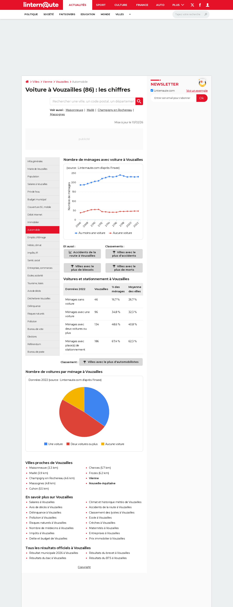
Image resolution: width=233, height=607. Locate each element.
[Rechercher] (190, 14)
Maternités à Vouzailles (104, 528)
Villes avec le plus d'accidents (124, 254)
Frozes (93, 473)
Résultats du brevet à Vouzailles (109, 553)
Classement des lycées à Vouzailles (111, 512)
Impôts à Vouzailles (41, 533)
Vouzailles (62, 81)
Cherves (94, 467)
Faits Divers (67, 14)
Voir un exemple (197, 90)
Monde (105, 14)
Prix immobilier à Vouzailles (107, 538)
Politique (31, 14)
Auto (160, 5)
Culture (120, 5)
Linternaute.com (163, 90)
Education (88, 14)
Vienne (47, 81)
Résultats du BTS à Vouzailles (108, 558)
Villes (120, 14)
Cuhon (33, 488)
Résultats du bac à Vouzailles (47, 558)
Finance (142, 5)
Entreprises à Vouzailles (104, 533)
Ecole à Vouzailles (100, 517)
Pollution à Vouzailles (42, 517)
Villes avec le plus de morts (125, 268)
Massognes (57, 114)
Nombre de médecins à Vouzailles (51, 528)
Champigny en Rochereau (115, 110)
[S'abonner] (179, 98)
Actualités (77, 5)
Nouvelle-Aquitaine (102, 483)
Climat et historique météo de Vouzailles (115, 502)
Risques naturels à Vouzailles (47, 522)
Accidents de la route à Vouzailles (82, 254)
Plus (178, 5)
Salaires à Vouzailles (42, 502)
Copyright (84, 567)
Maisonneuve (74, 110)
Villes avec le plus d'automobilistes (113, 362)
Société (48, 14)
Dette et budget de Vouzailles (48, 538)
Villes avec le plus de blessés (82, 268)
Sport (101, 5)
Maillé (90, 110)
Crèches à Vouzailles (102, 522)
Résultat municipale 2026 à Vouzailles (53, 553)
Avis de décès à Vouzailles (45, 507)
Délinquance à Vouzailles (45, 512)
